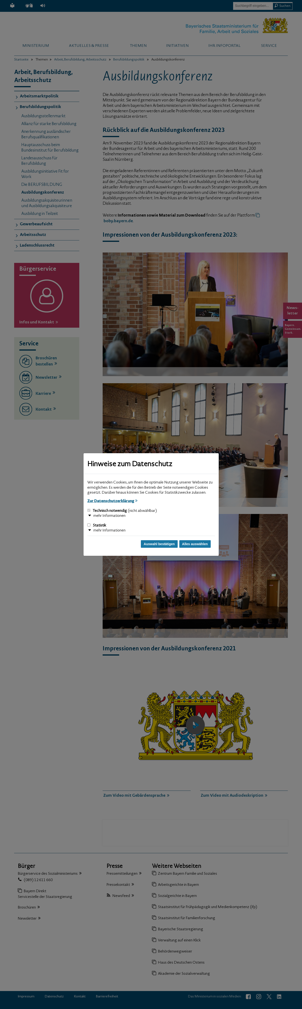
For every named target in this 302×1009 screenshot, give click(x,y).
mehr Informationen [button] (109, 516)
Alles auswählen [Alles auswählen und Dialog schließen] (195, 544)
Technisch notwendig (122, 511)
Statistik (96, 525)
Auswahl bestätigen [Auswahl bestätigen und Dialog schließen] (159, 544)
